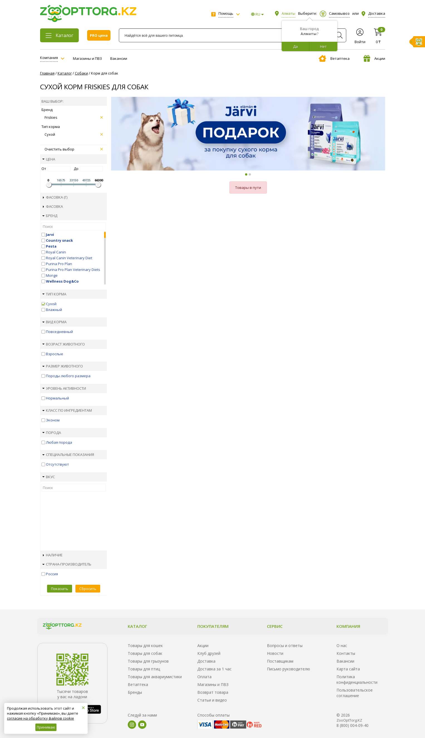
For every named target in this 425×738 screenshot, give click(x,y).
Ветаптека (334, 58)
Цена (48, 159)
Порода (51, 432)
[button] (246, 174)
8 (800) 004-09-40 (352, 725)
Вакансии (118, 58)
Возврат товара (212, 692)
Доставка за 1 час (214, 669)
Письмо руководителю (288, 669)
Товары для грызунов (148, 661)
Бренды (135, 692)
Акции (374, 58)
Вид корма (54, 321)
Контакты (345, 653)
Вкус (48, 476)
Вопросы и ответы (285, 645)
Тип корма (54, 294)
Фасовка (53, 206)
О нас (341, 645)
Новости (275, 653)
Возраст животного (63, 344)
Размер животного (62, 366)
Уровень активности (64, 388)
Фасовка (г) (55, 197)
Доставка (206, 661)
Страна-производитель (66, 564)
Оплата (204, 676)
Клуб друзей (208, 653)
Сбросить (87, 588)
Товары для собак (145, 653)
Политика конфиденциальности (356, 679)
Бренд (49, 215)
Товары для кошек (145, 645)
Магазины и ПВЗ (87, 58)
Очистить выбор (74, 149)
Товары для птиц (144, 669)
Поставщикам (280, 661)
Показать (59, 588)
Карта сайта (348, 669)
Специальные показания (68, 454)
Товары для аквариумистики (155, 676)
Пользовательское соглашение (354, 692)
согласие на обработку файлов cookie (40, 718)
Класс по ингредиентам (67, 410)
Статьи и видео (212, 700)
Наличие (53, 554)
